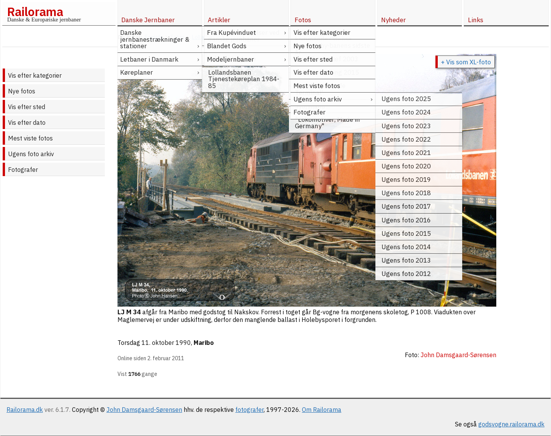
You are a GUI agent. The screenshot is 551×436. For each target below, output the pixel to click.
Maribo (204, 342)
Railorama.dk (25, 409)
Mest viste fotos (30, 138)
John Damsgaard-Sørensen (144, 409)
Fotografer (23, 169)
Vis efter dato (27, 122)
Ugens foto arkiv (31, 154)
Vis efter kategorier (35, 75)
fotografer (249, 409)
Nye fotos (21, 91)
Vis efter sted (26, 107)
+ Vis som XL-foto (466, 62)
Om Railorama (321, 409)
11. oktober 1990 (166, 342)
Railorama (35, 11)
